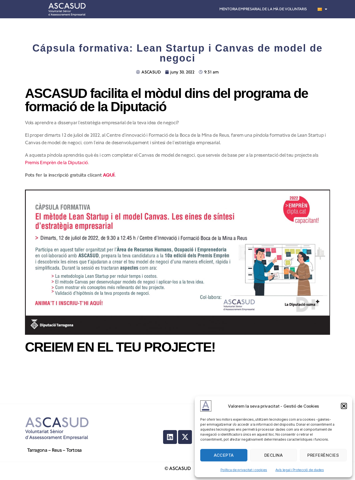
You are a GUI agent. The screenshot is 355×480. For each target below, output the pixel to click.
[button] (344, 406)
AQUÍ (109, 175)
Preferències (323, 455)
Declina (273, 455)
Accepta (224, 455)
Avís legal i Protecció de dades (299, 470)
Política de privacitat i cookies (243, 470)
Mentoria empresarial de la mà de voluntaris (262, 9)
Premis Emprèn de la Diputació (56, 162)
